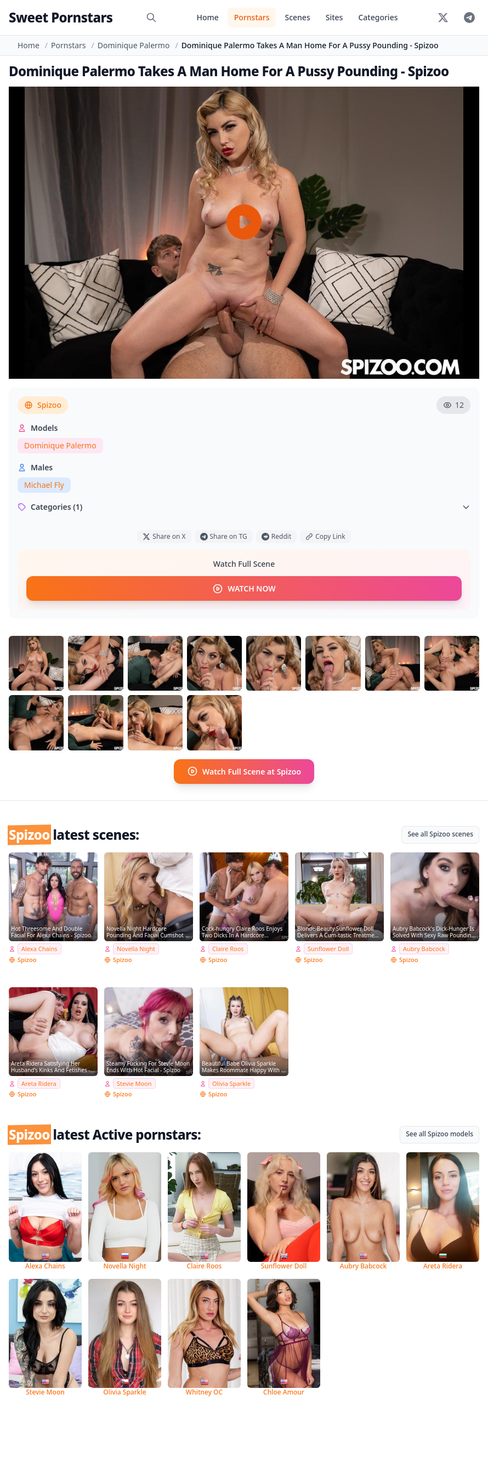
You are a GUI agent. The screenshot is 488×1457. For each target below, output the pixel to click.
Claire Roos (228, 947)
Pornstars (252, 17)
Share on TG (223, 536)
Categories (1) (244, 507)
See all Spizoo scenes (440, 833)
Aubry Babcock (424, 947)
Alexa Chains (39, 947)
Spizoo (42, 405)
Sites (334, 17)
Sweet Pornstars (60, 17)
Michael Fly (44, 485)
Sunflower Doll (328, 947)
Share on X (164, 536)
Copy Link (325, 536)
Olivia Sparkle (231, 1082)
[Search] (151, 17)
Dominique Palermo (134, 45)
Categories (378, 17)
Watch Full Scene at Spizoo (244, 770)
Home (207, 17)
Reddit (276, 536)
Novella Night (136, 947)
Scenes (297, 17)
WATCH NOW (243, 588)
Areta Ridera (38, 1082)
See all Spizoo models (439, 1132)
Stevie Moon (134, 1082)
